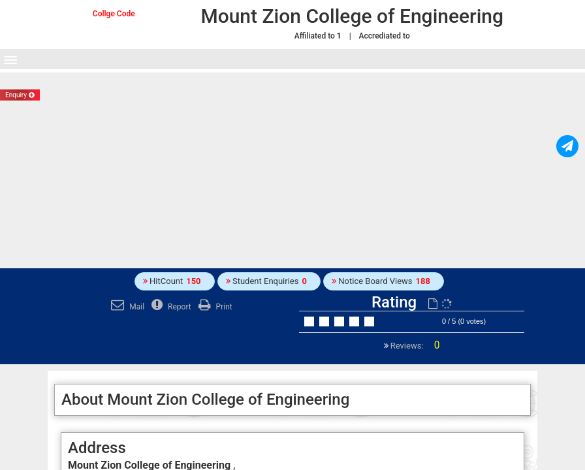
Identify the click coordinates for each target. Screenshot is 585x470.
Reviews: (414, 346)
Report (169, 306)
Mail (126, 306)
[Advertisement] (292, 170)
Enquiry (20, 95)
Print (213, 306)
